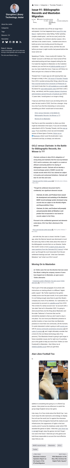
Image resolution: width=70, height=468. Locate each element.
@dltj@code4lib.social (57, 66)
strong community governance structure (50, 329)
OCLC (59, 445)
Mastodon (51, 445)
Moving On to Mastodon (42, 119)
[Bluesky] (6, 42)
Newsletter (4, 39)
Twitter (35, 449)
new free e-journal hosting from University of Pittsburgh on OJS (50, 83)
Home (35, 5)
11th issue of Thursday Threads (57, 78)
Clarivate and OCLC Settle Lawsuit (42, 181)
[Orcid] (17, 42)
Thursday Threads (55, 5)
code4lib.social (54, 303)
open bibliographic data (48, 89)
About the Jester (6, 24)
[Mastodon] (3, 42)
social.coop (64, 326)
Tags (3, 31)
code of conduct (37, 331)
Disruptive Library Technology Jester (14, 11)
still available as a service (56, 86)
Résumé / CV (5, 35)
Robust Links (13, 55)
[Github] (10, 42)
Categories (4, 28)
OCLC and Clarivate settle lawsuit (42, 229)
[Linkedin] (13, 42)
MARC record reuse (39, 445)
